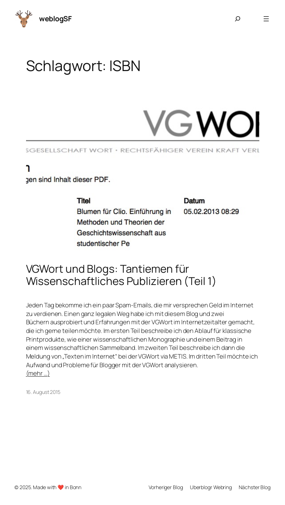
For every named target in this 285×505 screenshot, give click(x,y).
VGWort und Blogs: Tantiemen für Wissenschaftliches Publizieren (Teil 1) (121, 275)
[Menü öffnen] (266, 18)
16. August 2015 (43, 391)
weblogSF (55, 18)
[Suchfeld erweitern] (237, 19)
